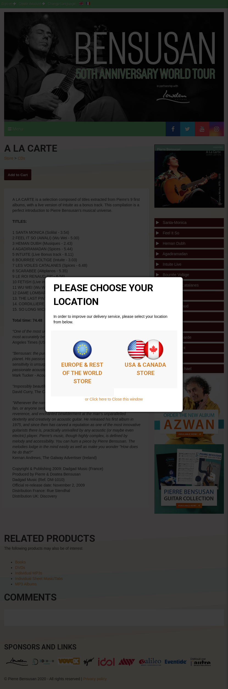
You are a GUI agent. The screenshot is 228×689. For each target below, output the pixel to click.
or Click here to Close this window (114, 399)
